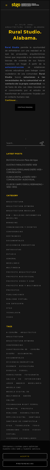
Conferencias (14, 232)
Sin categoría (15, 304)
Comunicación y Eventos (21, 227)
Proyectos (13, 290)
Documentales (15, 241)
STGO (9, 308)
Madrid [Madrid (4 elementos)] (20, 383)
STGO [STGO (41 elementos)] (9, 425)
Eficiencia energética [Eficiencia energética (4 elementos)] (20, 362)
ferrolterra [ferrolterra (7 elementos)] (14, 375)
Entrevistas (14, 250)
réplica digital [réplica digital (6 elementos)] (16, 417)
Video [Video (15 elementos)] (26, 430)
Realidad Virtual (17, 299)
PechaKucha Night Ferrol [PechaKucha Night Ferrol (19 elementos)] (22, 404)
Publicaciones (15, 295)
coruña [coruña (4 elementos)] (35, 349)
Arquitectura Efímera (20, 206)
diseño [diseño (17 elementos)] (10, 354)
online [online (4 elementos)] (10, 400)
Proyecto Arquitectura (21, 272)
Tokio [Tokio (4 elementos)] (36, 425)
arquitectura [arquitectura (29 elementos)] (14, 337)
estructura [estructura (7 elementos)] (26, 366)
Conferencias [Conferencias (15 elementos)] (14, 345)
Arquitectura (14, 27)
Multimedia (13, 268)
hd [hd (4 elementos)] (20, 379)
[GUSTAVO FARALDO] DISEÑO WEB (21, 165)
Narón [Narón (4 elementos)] (27, 396)
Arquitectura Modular (20, 211)
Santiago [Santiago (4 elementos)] (34, 417)
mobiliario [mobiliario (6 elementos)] (35, 383)
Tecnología (13, 313)
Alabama (39, 27)
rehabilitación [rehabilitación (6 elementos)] (29, 413)
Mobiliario (13, 263)
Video (28, 27)
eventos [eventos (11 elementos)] (11, 370)
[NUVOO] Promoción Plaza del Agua (22, 160)
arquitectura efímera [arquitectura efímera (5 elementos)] (20, 341)
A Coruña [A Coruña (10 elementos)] (12, 332)
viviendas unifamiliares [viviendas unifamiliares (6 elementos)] (21, 438)
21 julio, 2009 (24, 25)
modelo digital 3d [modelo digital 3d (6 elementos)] (17, 392)
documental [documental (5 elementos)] (25, 354)
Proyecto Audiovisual (20, 277)
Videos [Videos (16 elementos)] (37, 430)
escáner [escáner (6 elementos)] (11, 366)
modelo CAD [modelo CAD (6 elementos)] (13, 387)
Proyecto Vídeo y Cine (20, 281)
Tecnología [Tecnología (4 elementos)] (22, 425)
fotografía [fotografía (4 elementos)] (32, 375)
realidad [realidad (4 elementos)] (11, 413)
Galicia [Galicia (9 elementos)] (10, 379)
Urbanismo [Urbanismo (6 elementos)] (13, 430)
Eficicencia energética (20, 245)
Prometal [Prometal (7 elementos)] (12, 409)
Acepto (24, 456)
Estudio (11, 254)
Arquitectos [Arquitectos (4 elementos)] (28, 332)
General (11, 259)
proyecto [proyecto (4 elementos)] (27, 409)
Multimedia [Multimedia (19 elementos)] (13, 396)
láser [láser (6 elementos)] (9, 383)
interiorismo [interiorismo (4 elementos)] (33, 379)
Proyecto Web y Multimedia (23, 286)
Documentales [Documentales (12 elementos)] (15, 358)
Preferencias (25, 463)
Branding (12, 223)
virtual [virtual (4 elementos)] (11, 434)
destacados (13, 236)
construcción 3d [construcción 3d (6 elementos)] (17, 349)
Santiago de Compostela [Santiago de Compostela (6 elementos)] (22, 421)
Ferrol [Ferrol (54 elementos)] (23, 370)
